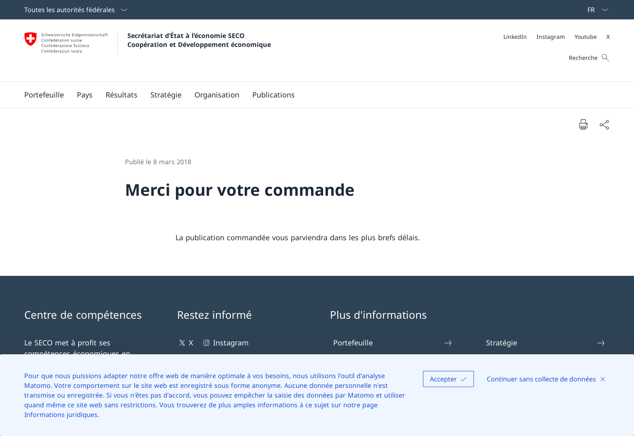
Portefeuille (393, 343)
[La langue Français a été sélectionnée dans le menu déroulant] (595, 9)
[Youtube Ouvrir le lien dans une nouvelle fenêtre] (586, 36)
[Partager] (604, 124)
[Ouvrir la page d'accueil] (147, 50)
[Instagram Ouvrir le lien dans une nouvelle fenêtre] (551, 36)
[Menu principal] (310, 95)
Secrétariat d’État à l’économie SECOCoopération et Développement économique (199, 40)
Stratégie (546, 343)
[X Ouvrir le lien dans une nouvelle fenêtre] (608, 36)
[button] (44, 95)
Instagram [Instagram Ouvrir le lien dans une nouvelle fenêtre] (225, 343)
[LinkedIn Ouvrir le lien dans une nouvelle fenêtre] (515, 36)
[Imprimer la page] (583, 124)
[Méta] (557, 36)
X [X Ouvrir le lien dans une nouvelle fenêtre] (185, 343)
